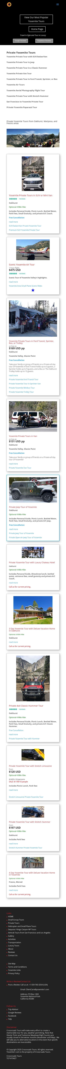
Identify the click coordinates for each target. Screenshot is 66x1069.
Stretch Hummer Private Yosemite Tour (25, 848)
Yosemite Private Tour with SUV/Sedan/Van (27, 56)
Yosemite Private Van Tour (19, 73)
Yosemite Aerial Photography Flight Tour (26, 90)
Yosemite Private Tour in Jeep (20, 62)
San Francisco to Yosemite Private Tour (25, 101)
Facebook (12, 1016)
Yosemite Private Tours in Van (23, 436)
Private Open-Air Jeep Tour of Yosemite (25, 537)
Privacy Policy (14, 973)
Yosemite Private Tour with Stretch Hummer (27, 96)
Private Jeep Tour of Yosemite (23, 507)
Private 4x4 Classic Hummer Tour (26, 705)
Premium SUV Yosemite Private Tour (24, 230)
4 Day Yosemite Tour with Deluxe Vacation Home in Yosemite (32, 873)
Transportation (14, 942)
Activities (12, 939)
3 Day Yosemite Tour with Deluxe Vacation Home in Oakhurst (32, 629)
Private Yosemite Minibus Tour (22, 388)
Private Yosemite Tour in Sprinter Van (25, 383)
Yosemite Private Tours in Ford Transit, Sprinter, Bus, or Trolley (31, 342)
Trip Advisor (13, 1009)
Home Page (37, 29)
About (10, 949)
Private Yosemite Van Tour (20, 468)
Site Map (11, 963)
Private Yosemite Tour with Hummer (24, 738)
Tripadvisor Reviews (44, 41)
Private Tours (13, 923)
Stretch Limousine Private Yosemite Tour (26, 797)
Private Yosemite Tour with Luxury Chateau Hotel (32, 562)
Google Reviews (20, 41)
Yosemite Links (14, 970)
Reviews (11, 952)
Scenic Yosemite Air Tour (22, 264)
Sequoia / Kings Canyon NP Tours (22, 929)
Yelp (10, 1019)
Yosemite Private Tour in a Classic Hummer (27, 68)
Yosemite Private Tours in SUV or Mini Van (30, 195)
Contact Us (12, 955)
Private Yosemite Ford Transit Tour (23, 379)
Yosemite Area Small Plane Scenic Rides (25, 286)
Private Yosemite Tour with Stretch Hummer (29, 822)
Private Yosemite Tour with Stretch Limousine (30, 766)
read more (13, 222)
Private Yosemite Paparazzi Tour (22, 107)
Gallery (11, 936)
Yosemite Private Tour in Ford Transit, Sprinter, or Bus (32, 79)
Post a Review (14, 984)
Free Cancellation (16, 360)
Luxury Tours (13, 945)
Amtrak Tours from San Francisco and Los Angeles (29, 932)
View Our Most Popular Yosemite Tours (36, 19)
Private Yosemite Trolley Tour (21, 392)
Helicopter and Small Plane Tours (22, 926)
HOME (10, 916)
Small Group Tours (16, 920)
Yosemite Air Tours (15, 84)
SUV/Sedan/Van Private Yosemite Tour (25, 226)
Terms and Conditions (17, 967)
